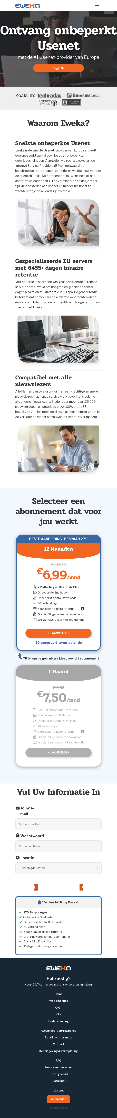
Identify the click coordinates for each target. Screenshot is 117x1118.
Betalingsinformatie (58, 1037)
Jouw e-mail (27, 811)
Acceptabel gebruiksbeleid (58, 1030)
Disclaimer (59, 1081)
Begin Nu (59, 68)
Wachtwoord (32, 836)
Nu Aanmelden (58, 752)
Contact (58, 1044)
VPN (59, 1014)
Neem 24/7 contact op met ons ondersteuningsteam (58, 984)
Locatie (27, 858)
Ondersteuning (58, 1021)
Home (58, 994)
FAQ (58, 1060)
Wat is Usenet (58, 1000)
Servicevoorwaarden (58, 1067)
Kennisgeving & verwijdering (58, 1051)
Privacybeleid (59, 1074)
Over (58, 1007)
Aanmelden (58, 1099)
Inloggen (58, 1090)
